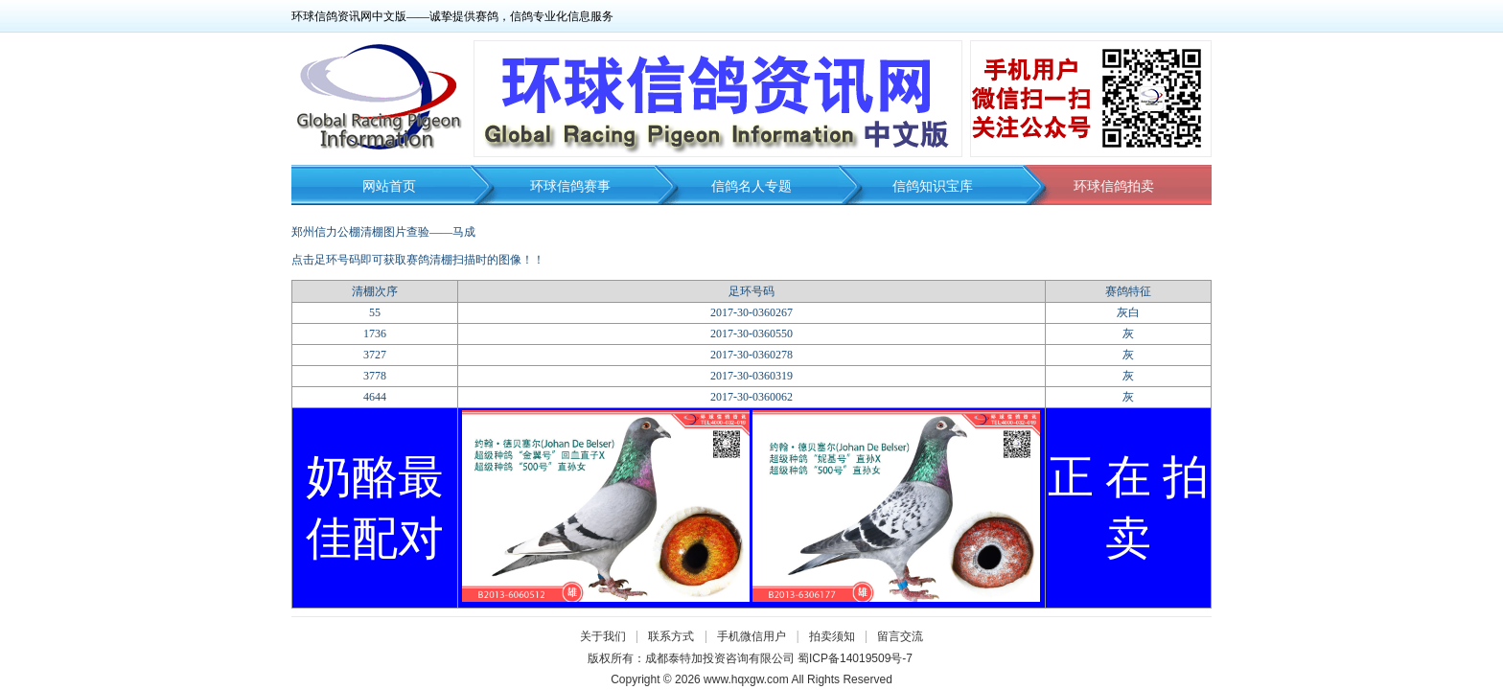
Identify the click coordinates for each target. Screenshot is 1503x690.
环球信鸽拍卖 (1114, 186)
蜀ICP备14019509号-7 (855, 658)
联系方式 (671, 636)
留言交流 (900, 636)
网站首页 (389, 186)
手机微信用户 (751, 636)
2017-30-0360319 (751, 375)
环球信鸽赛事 (570, 186)
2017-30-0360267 (751, 312)
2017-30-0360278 (751, 354)
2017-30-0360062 (751, 396)
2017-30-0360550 (751, 333)
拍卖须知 (837, 636)
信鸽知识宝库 (932, 186)
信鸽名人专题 (751, 186)
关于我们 (603, 636)
